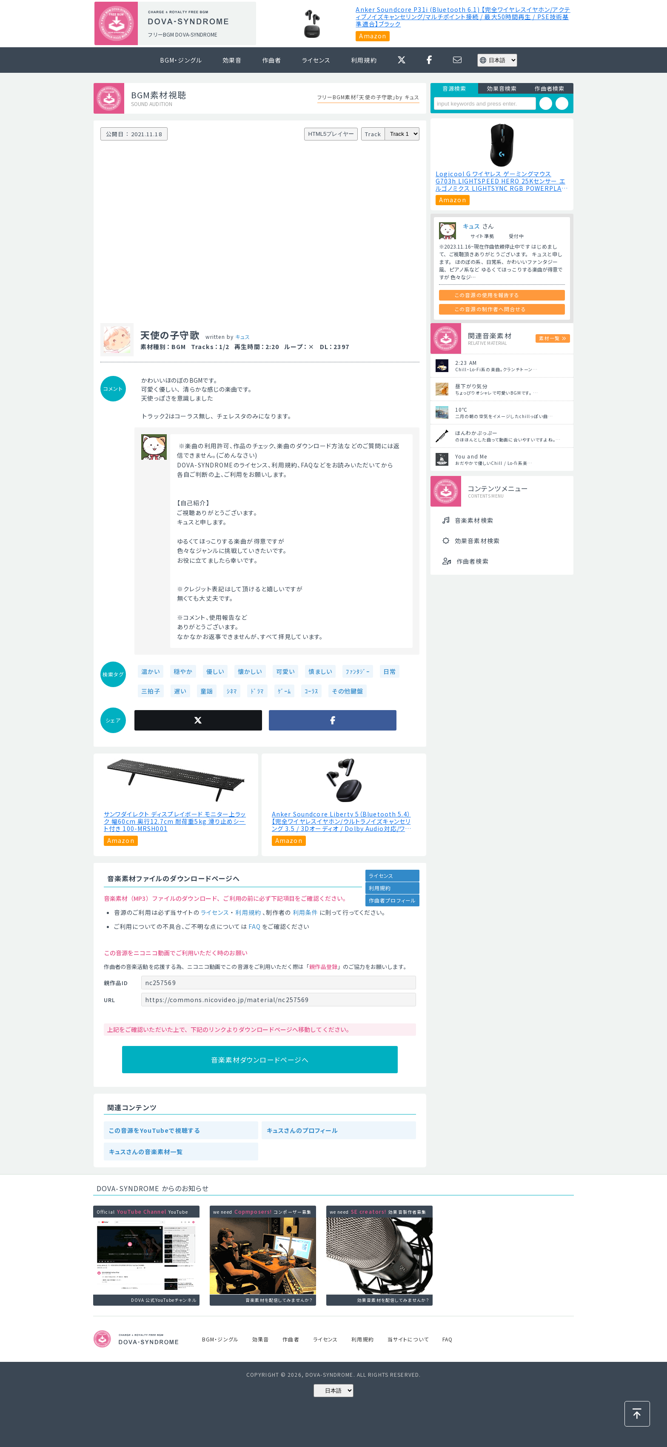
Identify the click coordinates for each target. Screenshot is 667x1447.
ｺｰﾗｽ (311, 691)
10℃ (461, 409)
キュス (242, 336)
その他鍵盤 (347, 691)
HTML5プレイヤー (331, 134)
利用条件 (305, 912)
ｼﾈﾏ (232, 691)
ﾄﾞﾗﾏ (257, 691)
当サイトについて (408, 1339)
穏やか (183, 671)
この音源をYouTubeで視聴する (154, 1130)
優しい (215, 671)
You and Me (471, 456)
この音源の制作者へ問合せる (490, 308)
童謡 (206, 691)
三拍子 (150, 691)
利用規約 (363, 60)
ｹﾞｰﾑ (284, 691)
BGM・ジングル (181, 60)
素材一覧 (549, 338)
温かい (150, 671)
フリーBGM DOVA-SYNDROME (182, 34)
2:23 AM (466, 362)
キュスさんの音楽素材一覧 (146, 1151)
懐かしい (250, 671)
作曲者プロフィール (392, 900)
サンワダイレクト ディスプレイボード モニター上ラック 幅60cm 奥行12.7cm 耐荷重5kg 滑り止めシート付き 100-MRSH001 (175, 821)
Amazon (372, 36)
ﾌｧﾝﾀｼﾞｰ (358, 671)
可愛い (285, 671)
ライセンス (316, 60)
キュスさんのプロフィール (302, 1130)
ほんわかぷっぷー (476, 432)
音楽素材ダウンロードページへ (260, 1059)
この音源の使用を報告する (487, 294)
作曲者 (271, 60)
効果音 (232, 60)
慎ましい (320, 671)
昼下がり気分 (471, 386)
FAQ (254, 926)
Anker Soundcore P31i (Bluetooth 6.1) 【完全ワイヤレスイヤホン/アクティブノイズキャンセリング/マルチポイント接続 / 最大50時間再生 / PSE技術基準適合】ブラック (463, 16)
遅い (180, 691)
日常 (389, 671)
